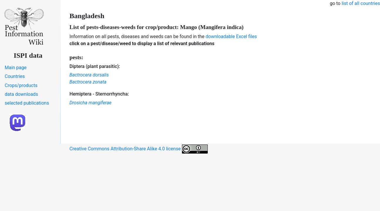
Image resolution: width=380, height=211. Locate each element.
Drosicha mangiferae (91, 103)
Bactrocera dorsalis (89, 75)
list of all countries (361, 3)
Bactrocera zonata (88, 82)
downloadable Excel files (231, 36)
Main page (16, 67)
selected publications (27, 103)
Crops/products (21, 85)
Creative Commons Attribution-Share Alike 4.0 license (139, 149)
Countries (15, 76)
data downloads (21, 94)
